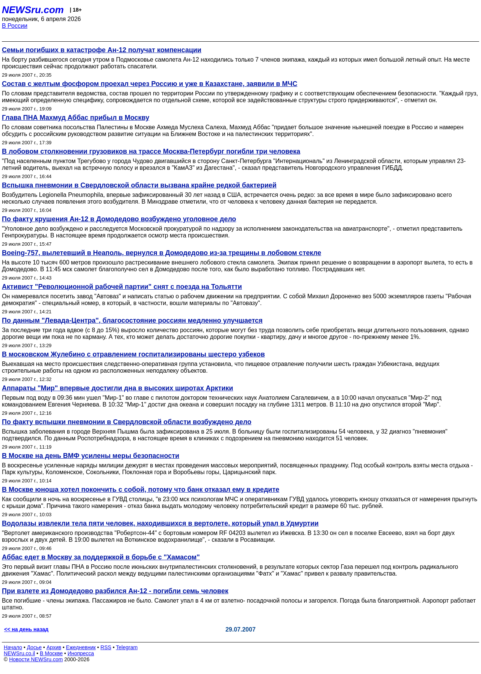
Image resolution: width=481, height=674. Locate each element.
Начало (13, 647)
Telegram (127, 647)
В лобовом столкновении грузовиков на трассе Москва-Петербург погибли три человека (151, 151)
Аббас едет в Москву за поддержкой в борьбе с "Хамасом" (101, 557)
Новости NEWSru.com (36, 659)
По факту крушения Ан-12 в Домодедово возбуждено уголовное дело (119, 219)
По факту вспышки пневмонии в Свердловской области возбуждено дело (126, 422)
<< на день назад (26, 629)
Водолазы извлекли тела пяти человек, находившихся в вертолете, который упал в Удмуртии (160, 523)
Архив (54, 647)
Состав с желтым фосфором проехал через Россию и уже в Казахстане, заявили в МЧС (149, 84)
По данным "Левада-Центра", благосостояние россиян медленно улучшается (132, 320)
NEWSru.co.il (19, 653)
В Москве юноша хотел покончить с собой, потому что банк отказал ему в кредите (140, 489)
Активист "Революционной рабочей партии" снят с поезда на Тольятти (122, 286)
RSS (105, 647)
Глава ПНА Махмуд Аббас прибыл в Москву (75, 117)
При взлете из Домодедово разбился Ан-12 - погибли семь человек (115, 591)
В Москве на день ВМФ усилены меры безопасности (90, 455)
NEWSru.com (33, 9)
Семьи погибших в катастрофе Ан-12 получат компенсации (101, 50)
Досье (34, 647)
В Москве (51, 653)
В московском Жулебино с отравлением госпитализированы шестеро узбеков (133, 354)
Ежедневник (81, 647)
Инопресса (81, 653)
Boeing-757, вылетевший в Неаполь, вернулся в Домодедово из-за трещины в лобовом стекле (161, 253)
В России (14, 26)
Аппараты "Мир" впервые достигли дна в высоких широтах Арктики (117, 388)
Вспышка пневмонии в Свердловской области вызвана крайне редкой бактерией (139, 185)
